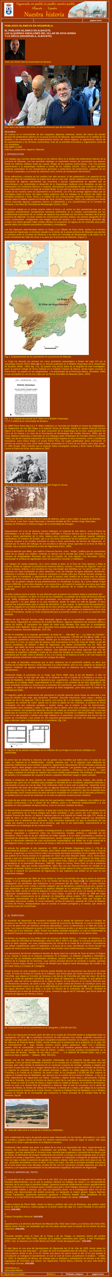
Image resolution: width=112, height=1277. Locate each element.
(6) (27, 1037)
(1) (104, 219)
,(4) (82, 881)
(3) (89, 637)
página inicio (96, 20)
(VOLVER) (83, 1197)
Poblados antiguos (74, 1274)
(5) (85, 986)
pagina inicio (98, 1274)
